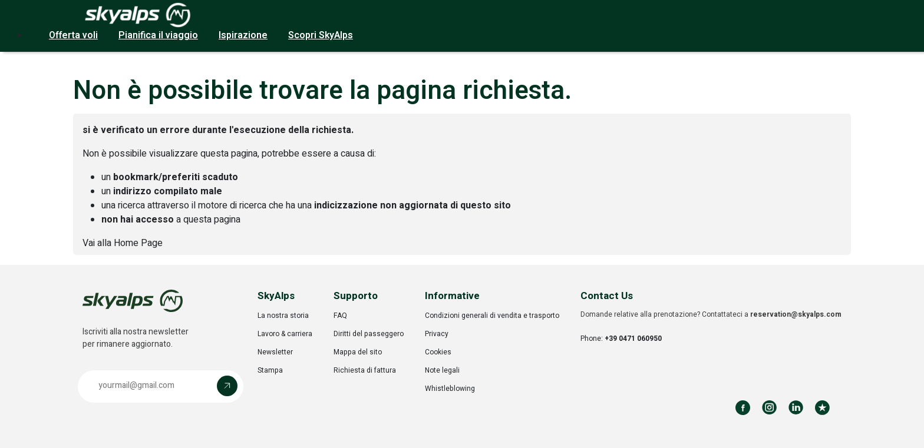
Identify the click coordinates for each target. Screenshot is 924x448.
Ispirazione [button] (243, 35)
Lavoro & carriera (285, 333)
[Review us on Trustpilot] (822, 407)
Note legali (442, 370)
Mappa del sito (358, 352)
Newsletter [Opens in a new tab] (275, 352)
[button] (160, 386)
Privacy (436, 333)
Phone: (621, 338)
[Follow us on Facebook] (742, 407)
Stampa (270, 370)
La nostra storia (283, 315)
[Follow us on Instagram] (769, 407)
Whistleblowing (450, 388)
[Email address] (150, 386)
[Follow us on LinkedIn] (795, 407)
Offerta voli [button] (73, 35)
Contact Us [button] (606, 295)
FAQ (340, 315)
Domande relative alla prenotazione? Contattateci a (711, 314)
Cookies (438, 352)
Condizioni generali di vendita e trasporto (492, 315)
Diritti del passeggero (369, 333)
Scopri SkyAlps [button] (320, 35)
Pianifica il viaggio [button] (158, 35)
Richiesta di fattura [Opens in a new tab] (365, 370)
